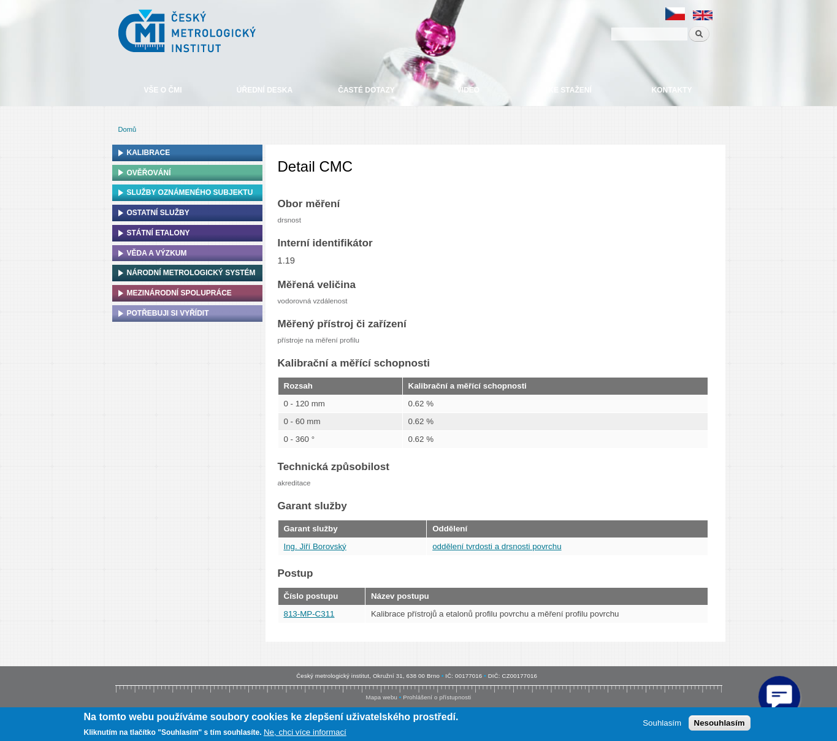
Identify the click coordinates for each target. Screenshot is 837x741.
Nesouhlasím (719, 723)
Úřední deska (264, 90)
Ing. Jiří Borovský (315, 546)
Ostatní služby (158, 212)
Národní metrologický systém (191, 272)
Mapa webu (381, 697)
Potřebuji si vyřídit (168, 313)
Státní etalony (158, 233)
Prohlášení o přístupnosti (437, 697)
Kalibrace (148, 152)
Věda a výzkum (157, 253)
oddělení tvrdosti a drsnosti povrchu (496, 546)
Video (468, 90)
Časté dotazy (366, 90)
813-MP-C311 (309, 613)
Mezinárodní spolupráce (179, 293)
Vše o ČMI (162, 90)
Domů (127, 129)
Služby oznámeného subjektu (190, 192)
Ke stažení (569, 90)
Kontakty (672, 90)
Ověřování (149, 173)
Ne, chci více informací (305, 732)
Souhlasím (662, 723)
